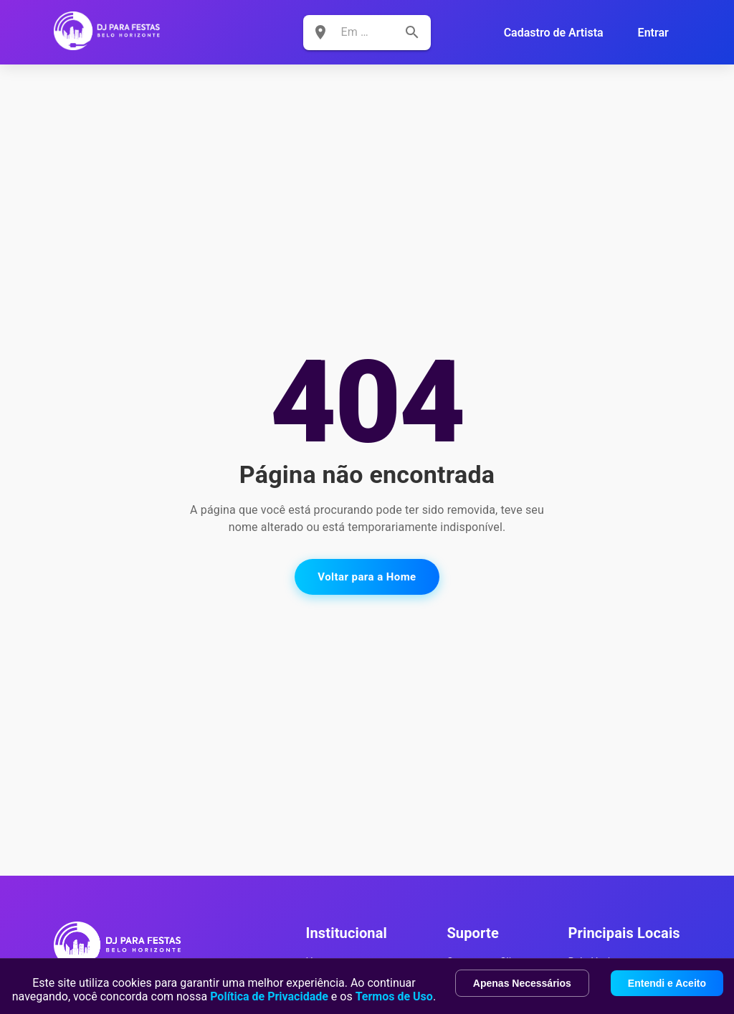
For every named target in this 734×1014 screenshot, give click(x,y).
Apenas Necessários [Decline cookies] (522, 983)
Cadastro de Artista (554, 32)
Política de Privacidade (269, 996)
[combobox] (357, 32)
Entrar (653, 32)
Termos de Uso (394, 996)
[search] (412, 32)
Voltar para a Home (367, 576)
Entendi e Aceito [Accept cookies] (667, 983)
